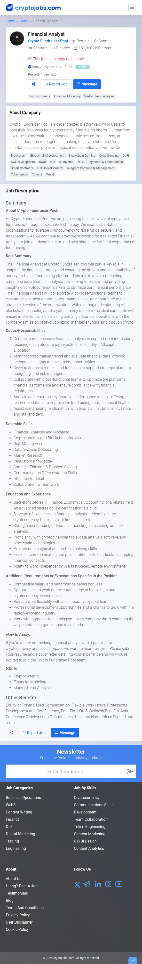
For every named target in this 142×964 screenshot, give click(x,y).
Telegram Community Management (90, 168)
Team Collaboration (91, 819)
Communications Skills (93, 805)
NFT (80, 162)
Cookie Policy (17, 929)
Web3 (50, 174)
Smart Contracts (22, 168)
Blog (10, 900)
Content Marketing (89, 834)
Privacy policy (18, 915)
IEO (52, 162)
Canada (105, 41)
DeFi (126, 155)
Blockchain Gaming (82, 155)
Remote (83, 41)
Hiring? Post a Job (22, 886)
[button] (33, 84)
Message (87, 84)
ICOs (42, 162)
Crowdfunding (108, 155)
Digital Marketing (20, 834)
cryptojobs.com (64, 958)
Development (85, 812)
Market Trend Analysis (99, 96)
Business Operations (23, 797)
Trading (12, 841)
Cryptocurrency (39, 96)
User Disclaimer (19, 922)
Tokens (37, 174)
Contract (40, 48)
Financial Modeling (67, 96)
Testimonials (17, 893)
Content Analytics (89, 848)
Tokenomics (19, 174)
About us (13, 878)
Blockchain (18, 155)
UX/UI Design (85, 841)
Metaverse (66, 162)
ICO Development (23, 162)
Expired (82, 67)
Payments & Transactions (105, 162)
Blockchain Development (47, 155)
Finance (63, 48)
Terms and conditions (25, 907)
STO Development (49, 168)
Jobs (24, 21)
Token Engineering (89, 826)
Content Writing (19, 812)
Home (10, 21)
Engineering (16, 848)
